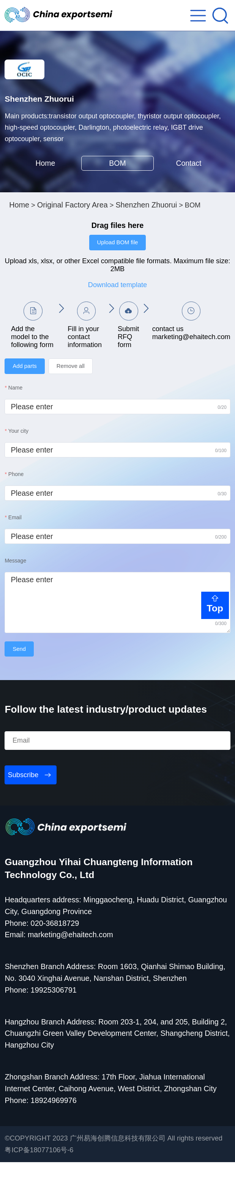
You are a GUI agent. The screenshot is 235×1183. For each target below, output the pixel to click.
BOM (117, 177)
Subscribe (23, 796)
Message (15, 580)
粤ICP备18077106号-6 (39, 1171)
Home (45, 177)
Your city (18, 451)
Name (15, 407)
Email (15, 537)
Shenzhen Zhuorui (146, 222)
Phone (16, 494)
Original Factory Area (72, 222)
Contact (190, 177)
